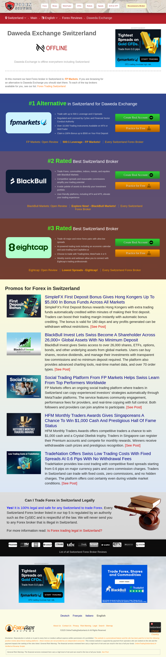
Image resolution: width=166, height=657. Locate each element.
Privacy (76, 626)
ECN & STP (113, 6)
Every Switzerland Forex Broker (124, 146)
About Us (57, 626)
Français (77, 615)
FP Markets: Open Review (42, 146)
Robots (89, 6)
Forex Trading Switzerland (51, 86)
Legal (95, 626)
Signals (100, 6)
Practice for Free (140, 127)
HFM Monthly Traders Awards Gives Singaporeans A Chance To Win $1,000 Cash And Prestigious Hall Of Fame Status (100, 420)
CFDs (79, 6)
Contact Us (66, 626)
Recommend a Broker (136, 6)
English (50, 18)
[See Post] (98, 326)
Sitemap (109, 626)
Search (102, 626)
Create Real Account (140, 118)
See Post (105, 652)
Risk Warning (85, 626)
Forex (45, 6)
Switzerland (15, 18)
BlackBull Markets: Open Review (47, 210)
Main (34, 18)
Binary (54, 6)
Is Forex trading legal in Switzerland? (68, 528)
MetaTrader (67, 6)
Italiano (89, 615)
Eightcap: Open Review (43, 274)
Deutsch (64, 615)
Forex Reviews (72, 18)
